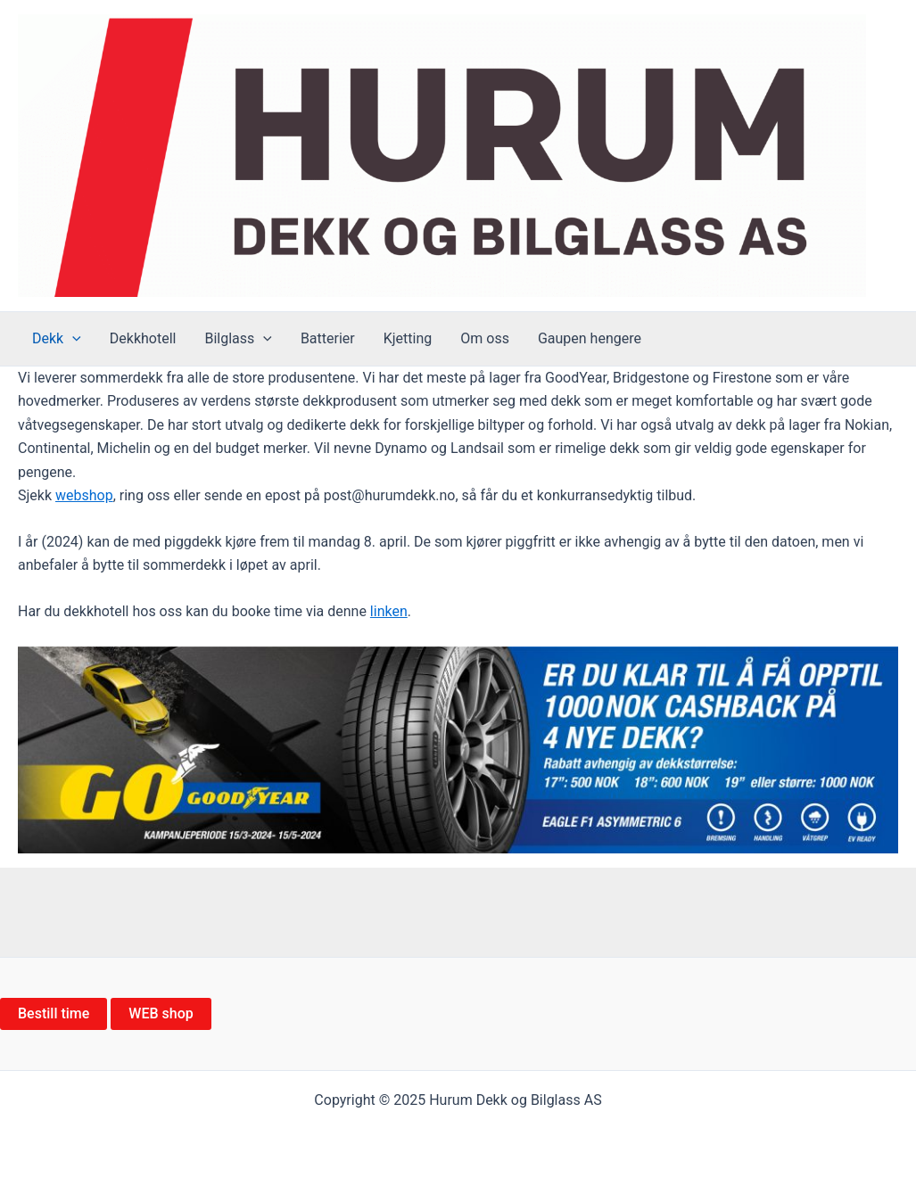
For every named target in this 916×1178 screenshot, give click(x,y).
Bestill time (53, 1013)
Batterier (328, 338)
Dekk (56, 339)
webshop (84, 495)
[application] (72, 339)
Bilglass (237, 339)
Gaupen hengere (589, 338)
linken (389, 611)
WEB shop (160, 1013)
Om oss (484, 338)
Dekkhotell (143, 338)
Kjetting (408, 338)
